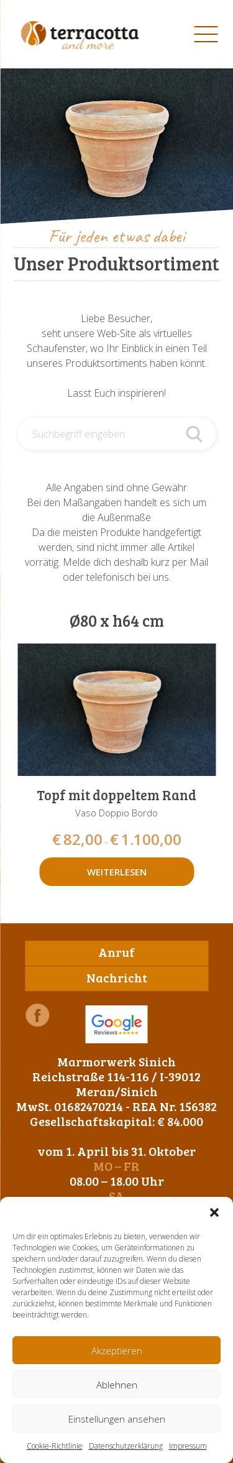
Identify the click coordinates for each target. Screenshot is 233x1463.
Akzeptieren (116, 1350)
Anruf (116, 952)
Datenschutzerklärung (126, 1446)
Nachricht (116, 977)
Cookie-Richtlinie (55, 1446)
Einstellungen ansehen (116, 1419)
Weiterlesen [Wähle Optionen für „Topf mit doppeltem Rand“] (117, 871)
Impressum (188, 1446)
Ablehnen (116, 1384)
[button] (214, 1212)
